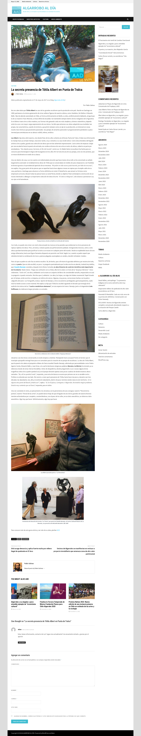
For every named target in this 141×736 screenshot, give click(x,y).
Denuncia (101, 327)
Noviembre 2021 (103, 221)
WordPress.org (103, 360)
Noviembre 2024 (103, 155)
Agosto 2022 (102, 205)
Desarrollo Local (103, 330)
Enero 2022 (102, 218)
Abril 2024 (101, 161)
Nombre (14, 690)
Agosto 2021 (102, 225)
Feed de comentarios (105, 357)
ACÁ (58, 530)
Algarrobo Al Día (59, 100)
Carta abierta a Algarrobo (106, 311)
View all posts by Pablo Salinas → (34, 568)
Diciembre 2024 (103, 151)
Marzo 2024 (102, 165)
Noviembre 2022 (103, 201)
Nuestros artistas (44, 1)
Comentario (15, 664)
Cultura (35, 1)
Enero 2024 (102, 171)
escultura (25, 539)
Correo (14, 699)
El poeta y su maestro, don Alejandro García (113, 49)
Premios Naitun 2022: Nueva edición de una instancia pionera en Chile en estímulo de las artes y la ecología (81, 605)
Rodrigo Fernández (104, 121)
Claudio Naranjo (20, 267)
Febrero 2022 (102, 215)
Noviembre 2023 (103, 178)
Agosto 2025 (102, 145)
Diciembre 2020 (103, 238)
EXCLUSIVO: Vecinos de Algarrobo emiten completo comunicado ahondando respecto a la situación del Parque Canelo (113, 305)
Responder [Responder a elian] (22, 642)
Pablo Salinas (19, 94)
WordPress (45, 733)
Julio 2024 (101, 158)
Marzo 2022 (102, 211)
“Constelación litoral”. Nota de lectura (111, 53)
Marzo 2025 (102, 148)
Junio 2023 (102, 181)
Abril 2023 (101, 185)
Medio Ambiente (26, 1)
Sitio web (14, 707)
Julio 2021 (101, 228)
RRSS (100, 267)
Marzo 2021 (102, 235)
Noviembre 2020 (103, 241)
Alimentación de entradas (107, 353)
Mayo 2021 (102, 231)
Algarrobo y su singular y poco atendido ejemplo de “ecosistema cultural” (23, 604)
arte (19, 539)
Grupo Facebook (18, 19)
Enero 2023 (102, 195)
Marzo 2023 (102, 188)
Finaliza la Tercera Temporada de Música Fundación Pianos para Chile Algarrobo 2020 (52, 604)
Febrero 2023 (102, 191)
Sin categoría (102, 337)
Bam (53, 733)
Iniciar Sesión (102, 350)
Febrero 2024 (102, 168)
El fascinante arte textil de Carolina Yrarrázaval (114, 40)
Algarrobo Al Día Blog (110, 276)
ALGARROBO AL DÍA (39, 7)
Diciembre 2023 (103, 175)
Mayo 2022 (102, 208)
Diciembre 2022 (103, 198)
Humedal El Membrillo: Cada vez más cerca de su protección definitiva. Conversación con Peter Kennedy (113, 296)
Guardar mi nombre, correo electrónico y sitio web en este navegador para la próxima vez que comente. (50, 716)
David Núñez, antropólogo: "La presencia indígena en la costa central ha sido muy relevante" (112, 282)
